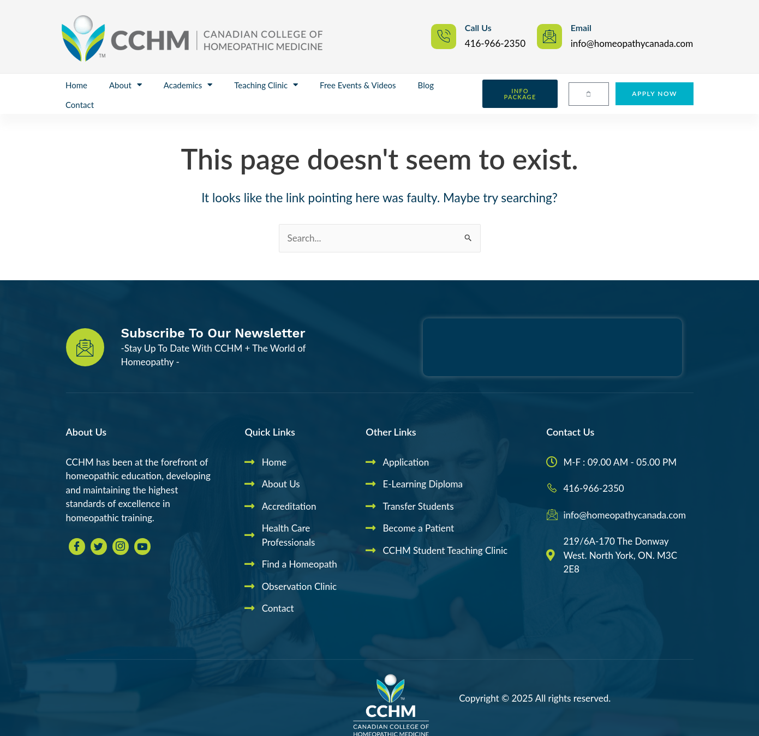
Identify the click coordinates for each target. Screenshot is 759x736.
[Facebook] (77, 546)
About (125, 84)
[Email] (549, 36)
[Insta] (120, 546)
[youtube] (142, 546)
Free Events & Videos (358, 85)
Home (76, 85)
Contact (79, 105)
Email (581, 27)
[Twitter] (99, 546)
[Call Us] (443, 36)
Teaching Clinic (266, 84)
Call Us (478, 27)
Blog (426, 85)
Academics (188, 84)
